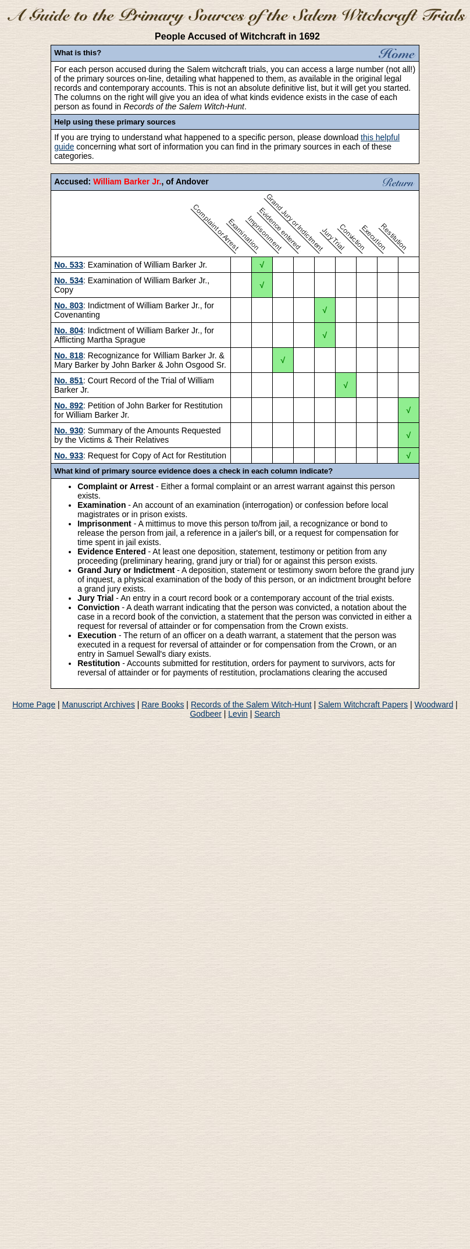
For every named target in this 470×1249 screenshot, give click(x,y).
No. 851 (68, 380)
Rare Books (162, 704)
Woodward (434, 704)
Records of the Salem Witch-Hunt (251, 704)
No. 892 (68, 405)
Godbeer (205, 713)
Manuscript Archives (98, 704)
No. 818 (68, 355)
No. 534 (68, 280)
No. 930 (68, 430)
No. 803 (68, 305)
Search (267, 713)
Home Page (33, 704)
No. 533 (68, 264)
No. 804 (68, 330)
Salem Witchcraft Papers (363, 704)
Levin (237, 713)
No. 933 (68, 455)
